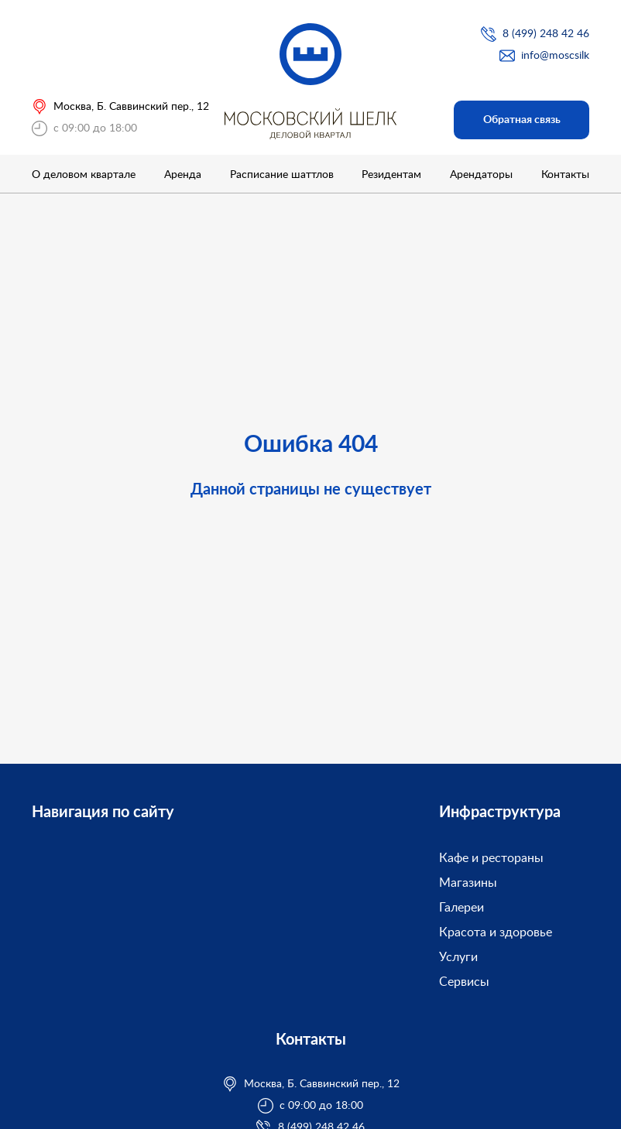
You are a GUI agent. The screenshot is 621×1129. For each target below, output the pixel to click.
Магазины (468, 883)
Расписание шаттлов (282, 174)
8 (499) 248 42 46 (546, 34)
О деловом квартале (84, 174)
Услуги (458, 957)
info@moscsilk (555, 55)
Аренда (182, 174)
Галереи (461, 907)
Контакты (565, 174)
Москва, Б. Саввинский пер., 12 (131, 106)
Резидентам (391, 174)
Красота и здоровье (495, 932)
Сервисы (464, 982)
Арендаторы (481, 174)
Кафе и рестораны (491, 858)
